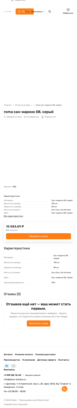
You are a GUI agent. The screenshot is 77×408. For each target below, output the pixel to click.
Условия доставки (45, 354)
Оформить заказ (38, 236)
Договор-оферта (46, 360)
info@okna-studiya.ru (15, 379)
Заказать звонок (32, 375)
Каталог (8, 354)
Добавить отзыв (14, 117)
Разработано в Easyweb (15, 404)
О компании (28, 360)
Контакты (63, 360)
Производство (12, 360)
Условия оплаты (24, 354)
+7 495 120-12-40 (12, 375)
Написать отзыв (38, 323)
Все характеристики (13, 216)
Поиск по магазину (34, 11)
